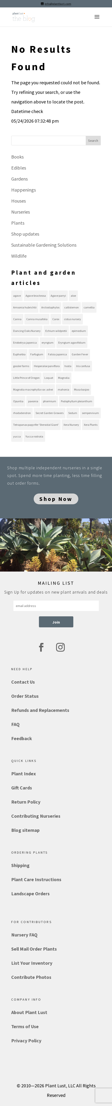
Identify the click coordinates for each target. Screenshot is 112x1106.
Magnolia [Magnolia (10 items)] (63, 378)
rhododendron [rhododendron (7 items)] (22, 413)
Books (17, 157)
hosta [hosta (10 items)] (67, 366)
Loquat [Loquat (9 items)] (48, 378)
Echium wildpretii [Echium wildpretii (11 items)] (56, 331)
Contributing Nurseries (35, 816)
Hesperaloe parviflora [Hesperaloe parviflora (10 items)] (47, 366)
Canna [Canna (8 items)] (17, 319)
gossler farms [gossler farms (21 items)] (21, 366)
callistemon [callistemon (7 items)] (71, 307)
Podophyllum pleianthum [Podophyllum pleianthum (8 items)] (76, 401)
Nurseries (20, 212)
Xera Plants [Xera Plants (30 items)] (90, 424)
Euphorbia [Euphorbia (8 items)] (19, 354)
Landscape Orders (30, 893)
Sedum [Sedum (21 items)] (72, 413)
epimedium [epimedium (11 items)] (79, 331)
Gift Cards (21, 788)
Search (93, 140)
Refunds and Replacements (40, 710)
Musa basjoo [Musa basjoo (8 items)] (81, 389)
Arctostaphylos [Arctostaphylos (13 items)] (50, 307)
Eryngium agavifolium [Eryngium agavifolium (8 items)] (71, 342)
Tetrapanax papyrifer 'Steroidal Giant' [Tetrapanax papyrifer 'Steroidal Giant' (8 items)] (36, 424)
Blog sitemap (25, 830)
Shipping (20, 865)
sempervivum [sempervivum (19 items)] (90, 413)
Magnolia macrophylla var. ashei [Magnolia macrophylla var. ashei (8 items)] (33, 389)
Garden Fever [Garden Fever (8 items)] (80, 354)
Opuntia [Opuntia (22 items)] (18, 401)
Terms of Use (25, 1026)
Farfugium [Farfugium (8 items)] (36, 354)
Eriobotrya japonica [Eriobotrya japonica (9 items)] (25, 342)
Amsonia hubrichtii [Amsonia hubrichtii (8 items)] (25, 307)
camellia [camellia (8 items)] (89, 307)
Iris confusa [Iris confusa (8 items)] (83, 366)
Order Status (25, 696)
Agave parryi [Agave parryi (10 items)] (58, 295)
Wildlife (19, 256)
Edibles (18, 168)
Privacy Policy (26, 1041)
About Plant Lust (29, 1012)
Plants (17, 223)
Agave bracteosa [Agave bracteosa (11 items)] (36, 295)
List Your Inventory (31, 963)
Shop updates (25, 234)
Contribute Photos (31, 977)
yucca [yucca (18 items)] (17, 436)
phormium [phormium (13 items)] (49, 401)
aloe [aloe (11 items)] (73, 295)
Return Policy (25, 802)
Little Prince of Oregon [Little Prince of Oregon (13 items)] (26, 378)
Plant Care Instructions (36, 879)
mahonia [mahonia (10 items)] (63, 389)
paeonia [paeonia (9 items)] (33, 401)
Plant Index (23, 774)
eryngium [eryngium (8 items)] (47, 342)
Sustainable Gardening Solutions (43, 245)
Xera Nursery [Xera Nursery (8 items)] (71, 424)
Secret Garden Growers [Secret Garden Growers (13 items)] (50, 413)
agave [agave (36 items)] (17, 295)
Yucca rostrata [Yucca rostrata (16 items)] (34, 436)
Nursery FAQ (24, 935)
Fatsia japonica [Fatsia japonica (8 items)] (57, 354)
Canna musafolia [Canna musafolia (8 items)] (37, 319)
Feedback (21, 738)
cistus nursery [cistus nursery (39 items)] (72, 319)
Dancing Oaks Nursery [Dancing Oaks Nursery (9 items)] (27, 331)
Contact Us (23, 682)
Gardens (19, 179)
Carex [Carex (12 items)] (55, 319)
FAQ (15, 724)
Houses (18, 201)
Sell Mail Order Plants (34, 949)
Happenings (23, 190)
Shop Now (56, 499)
